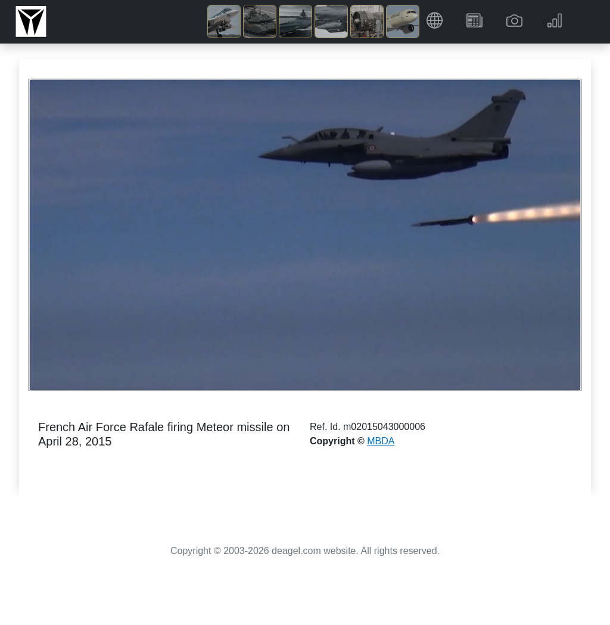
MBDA (380, 441)
